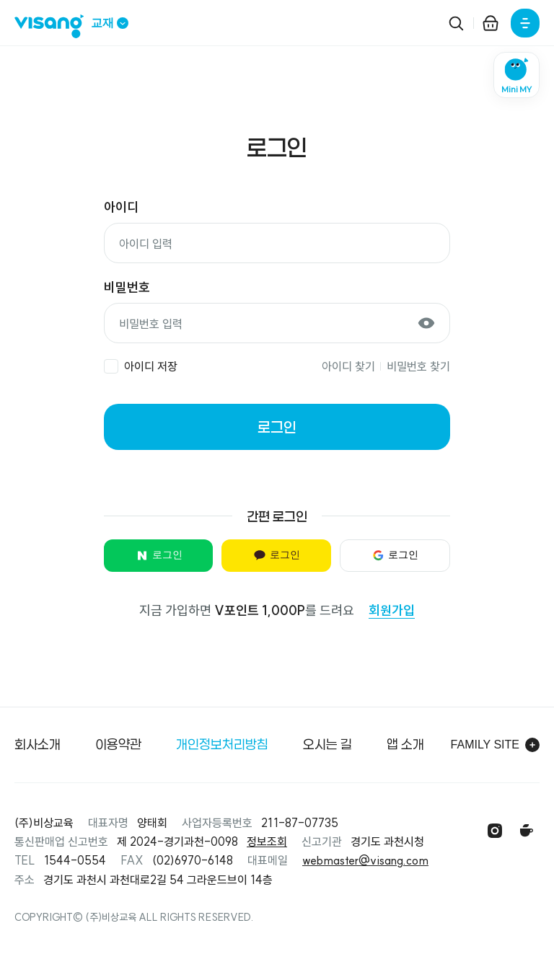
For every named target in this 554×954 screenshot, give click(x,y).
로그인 (277, 427)
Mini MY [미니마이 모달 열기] (516, 89)
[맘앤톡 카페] (527, 831)
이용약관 (118, 744)
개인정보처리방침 (222, 744)
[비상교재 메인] (52, 26)
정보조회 (267, 841)
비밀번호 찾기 (418, 366)
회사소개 (37, 744)
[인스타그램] (495, 831)
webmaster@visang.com (365, 860)
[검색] (455, 23)
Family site (495, 745)
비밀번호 (127, 287)
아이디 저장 (150, 366)
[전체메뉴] (525, 23)
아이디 (121, 207)
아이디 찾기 (348, 366)
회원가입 (392, 610)
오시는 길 (327, 744)
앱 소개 (405, 744)
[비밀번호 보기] (426, 323)
